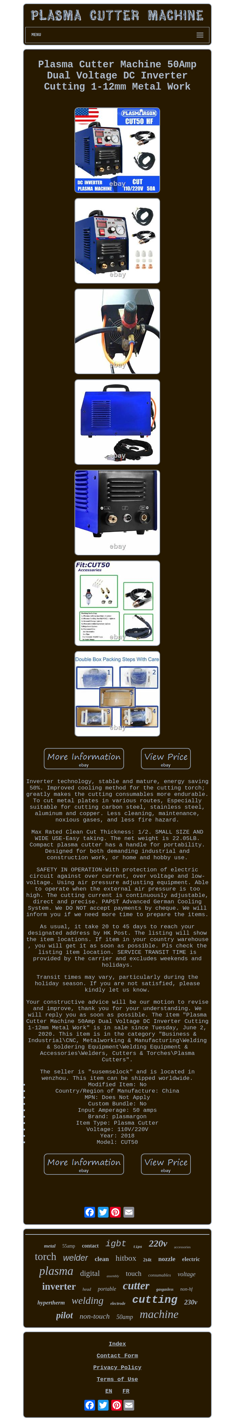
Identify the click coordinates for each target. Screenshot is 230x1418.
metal (50, 1246)
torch (45, 1256)
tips (137, 1247)
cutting (154, 1300)
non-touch (95, 1316)
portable (107, 1289)
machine (159, 1314)
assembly (113, 1276)
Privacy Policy (117, 1367)
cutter (136, 1286)
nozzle (166, 1258)
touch (134, 1273)
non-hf (186, 1289)
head (87, 1289)
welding (87, 1300)
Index (117, 1344)
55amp (68, 1246)
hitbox (126, 1258)
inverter (59, 1286)
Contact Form (117, 1356)
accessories (182, 1247)
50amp (124, 1317)
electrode (117, 1303)
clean (102, 1258)
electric (191, 1259)
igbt (116, 1244)
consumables (159, 1275)
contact (90, 1246)
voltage (187, 1274)
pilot (64, 1315)
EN (108, 1391)
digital (90, 1273)
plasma (56, 1271)
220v (158, 1243)
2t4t (147, 1259)
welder (75, 1257)
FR (125, 1391)
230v (190, 1302)
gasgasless (164, 1289)
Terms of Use (117, 1379)
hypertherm (51, 1302)
